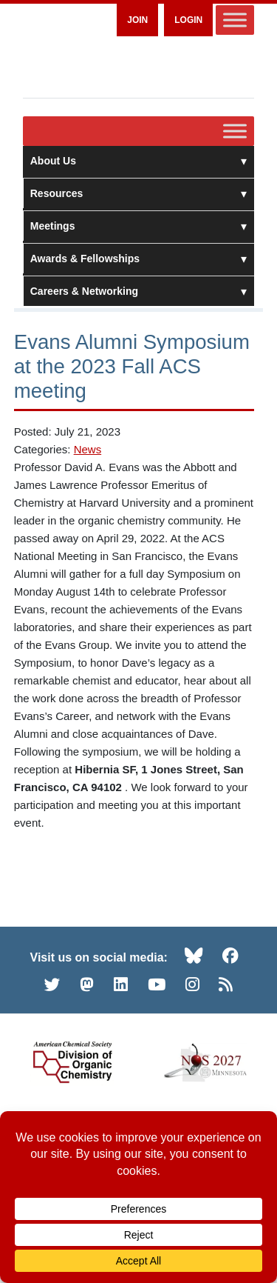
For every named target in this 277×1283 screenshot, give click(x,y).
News (88, 449)
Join (137, 20)
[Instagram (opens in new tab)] (192, 984)
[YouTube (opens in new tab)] (156, 984)
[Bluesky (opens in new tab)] (193, 956)
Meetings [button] (138, 226)
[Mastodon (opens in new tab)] (87, 984)
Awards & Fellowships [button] (138, 258)
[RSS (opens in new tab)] (225, 984)
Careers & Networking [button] (138, 291)
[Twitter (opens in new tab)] (52, 984)
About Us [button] (138, 161)
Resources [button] (138, 193)
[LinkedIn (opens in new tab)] (120, 984)
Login (188, 20)
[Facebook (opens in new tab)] (230, 956)
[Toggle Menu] (235, 20)
